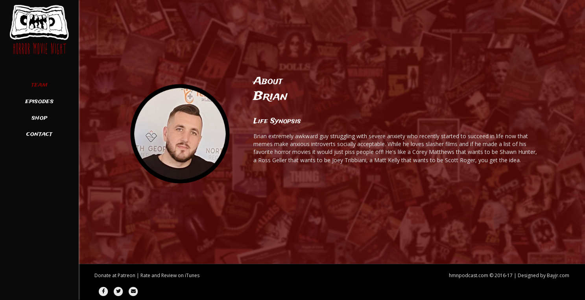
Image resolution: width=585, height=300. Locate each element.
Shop (39, 118)
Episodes (39, 101)
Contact (39, 134)
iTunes (192, 275)
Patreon (126, 275)
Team (39, 85)
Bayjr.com (558, 275)
